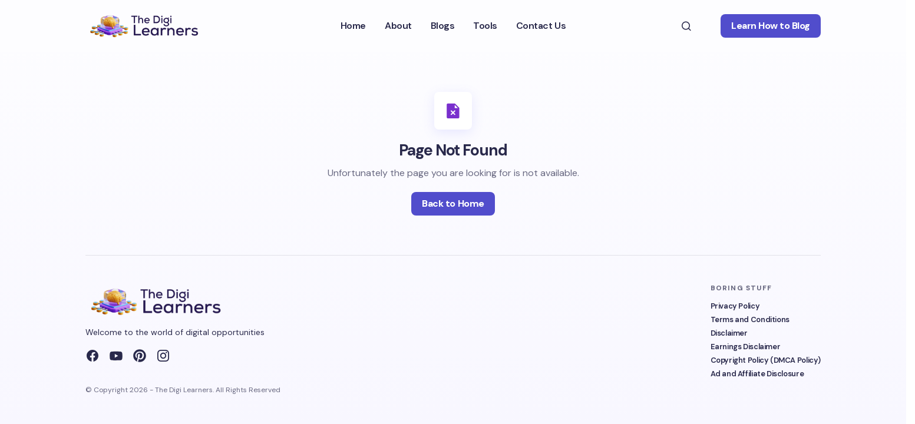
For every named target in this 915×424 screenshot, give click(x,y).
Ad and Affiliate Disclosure (757, 374)
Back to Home (453, 203)
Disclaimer (729, 333)
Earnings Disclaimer (746, 347)
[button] (686, 26)
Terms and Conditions (750, 319)
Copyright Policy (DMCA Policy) (766, 360)
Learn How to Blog (770, 25)
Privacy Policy (735, 306)
